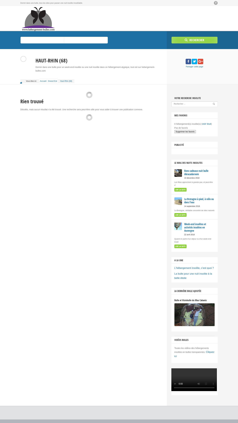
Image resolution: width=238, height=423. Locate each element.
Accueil (44, 80)
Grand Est (56, 80)
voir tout (206, 121)
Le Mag (195, 412)
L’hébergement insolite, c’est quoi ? (191, 259)
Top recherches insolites (196, 415)
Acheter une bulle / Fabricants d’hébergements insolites (159, 415)
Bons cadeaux (182, 412)
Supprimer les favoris (185, 129)
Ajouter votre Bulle (210, 412)
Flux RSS (214, 415)
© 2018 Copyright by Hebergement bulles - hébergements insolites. (47, 412)
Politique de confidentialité (207, 418)
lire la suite (180, 186)
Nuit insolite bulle (28, 418)
